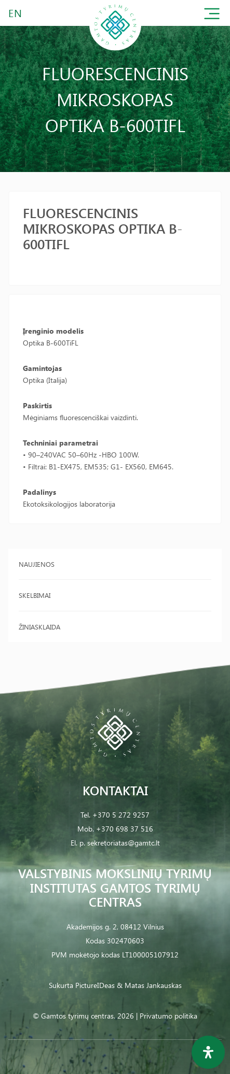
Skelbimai (34, 595)
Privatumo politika (168, 1016)
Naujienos (37, 564)
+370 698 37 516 (124, 829)
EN (15, 13)
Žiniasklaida (39, 626)
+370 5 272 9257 (121, 815)
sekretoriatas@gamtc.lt (123, 843)
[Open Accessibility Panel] (208, 1052)
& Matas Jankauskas (149, 985)
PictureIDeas (95, 985)
